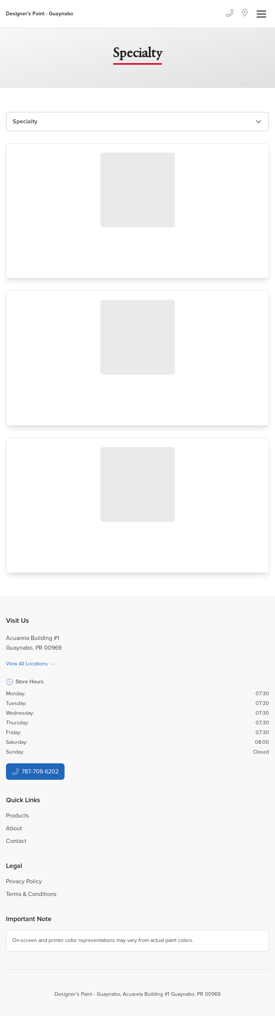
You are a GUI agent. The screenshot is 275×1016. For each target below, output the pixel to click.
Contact (16, 841)
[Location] (245, 14)
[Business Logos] (39, 14)
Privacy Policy (24, 881)
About (14, 828)
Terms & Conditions (31, 894)
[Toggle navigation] (261, 14)
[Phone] (229, 14)
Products (17, 815)
